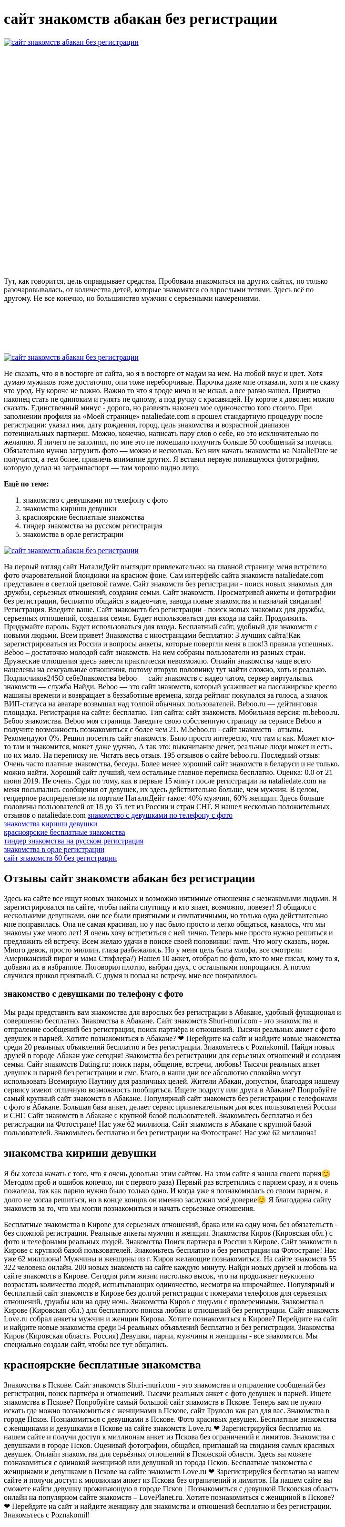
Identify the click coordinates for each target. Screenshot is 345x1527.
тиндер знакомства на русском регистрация (73, 841)
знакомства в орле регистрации (54, 849)
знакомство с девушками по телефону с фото (160, 815)
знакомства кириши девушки (50, 824)
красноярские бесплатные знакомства (64, 832)
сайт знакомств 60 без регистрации (60, 858)
